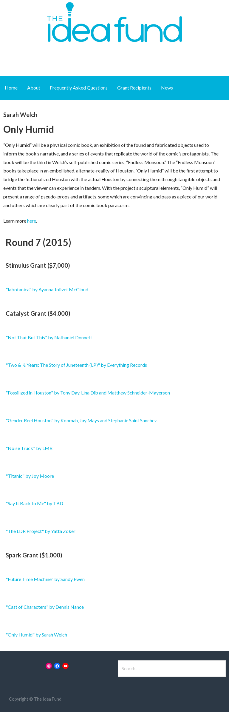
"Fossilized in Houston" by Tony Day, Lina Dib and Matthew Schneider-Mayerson (88, 392)
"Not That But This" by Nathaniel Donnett (49, 337)
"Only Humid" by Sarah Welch (36, 634)
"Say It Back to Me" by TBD (34, 503)
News (167, 87)
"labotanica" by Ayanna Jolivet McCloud (47, 289)
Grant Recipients (134, 87)
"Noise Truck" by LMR (29, 448)
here (31, 221)
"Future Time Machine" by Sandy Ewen (45, 579)
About (33, 87)
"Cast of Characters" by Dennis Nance (45, 607)
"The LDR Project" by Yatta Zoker (40, 531)
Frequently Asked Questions (79, 87)
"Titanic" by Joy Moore (30, 476)
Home (11, 87)
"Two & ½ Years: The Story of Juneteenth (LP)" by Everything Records (76, 365)
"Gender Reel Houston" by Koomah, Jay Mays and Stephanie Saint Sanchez (81, 420)
